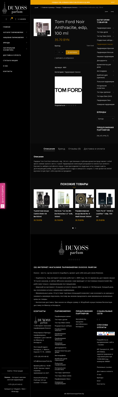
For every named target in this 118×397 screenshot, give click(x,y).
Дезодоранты (102, 60)
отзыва (44, 382)
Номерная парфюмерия (105, 104)
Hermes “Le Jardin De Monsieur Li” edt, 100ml (64, 214)
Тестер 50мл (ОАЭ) (104, 36)
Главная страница (48, 7)
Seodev (101, 345)
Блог (113, 2)
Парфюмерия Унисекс (69, 7)
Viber (23, 389)
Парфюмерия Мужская (105, 48)
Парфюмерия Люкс (104, 100)
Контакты (7, 71)
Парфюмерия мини (104, 28)
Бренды (6, 43)
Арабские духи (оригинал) (61, 359)
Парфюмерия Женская (105, 52)
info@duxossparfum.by (43, 361)
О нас (5, 66)
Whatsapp (14, 391)
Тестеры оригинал (104, 92)
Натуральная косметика (9, 49)
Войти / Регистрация (15, 371)
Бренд (61, 148)
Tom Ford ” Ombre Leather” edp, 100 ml (104, 214)
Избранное (11, 18)
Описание (49, 148)
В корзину (72, 52)
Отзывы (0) (74, 148)
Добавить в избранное (65, 58)
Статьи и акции (10, 60)
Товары (58, 7)
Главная (6, 27)
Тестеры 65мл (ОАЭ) (104, 96)
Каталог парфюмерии (13, 32)
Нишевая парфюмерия (13, 37)
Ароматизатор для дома (63, 351)
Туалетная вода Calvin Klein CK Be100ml (41, 214)
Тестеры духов (102, 32)
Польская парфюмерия (105, 82)
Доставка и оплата (12, 55)
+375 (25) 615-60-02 (15, 384)
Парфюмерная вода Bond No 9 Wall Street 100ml (83, 214)
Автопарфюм (102, 71)
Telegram (16, 389)
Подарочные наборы (104, 40)
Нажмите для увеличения (48, 32)
